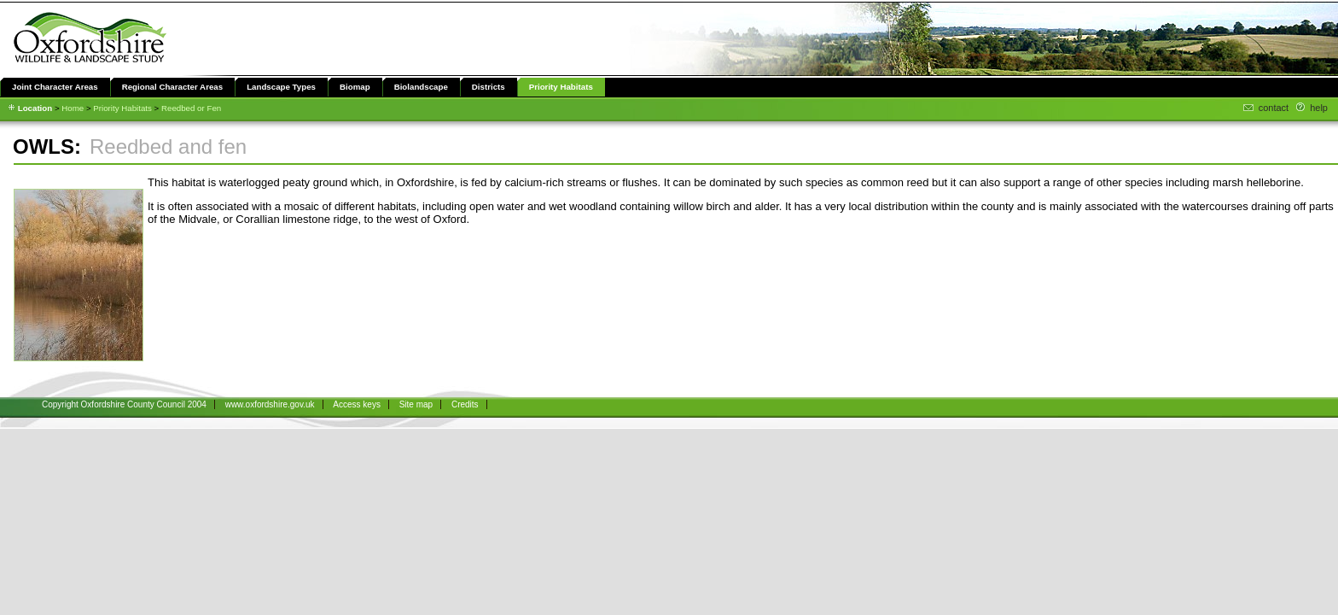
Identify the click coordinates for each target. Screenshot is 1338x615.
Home (72, 108)
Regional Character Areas (172, 86)
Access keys (357, 404)
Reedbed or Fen (191, 108)
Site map (416, 404)
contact (1274, 107)
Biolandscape (421, 86)
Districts (488, 86)
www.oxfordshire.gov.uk (270, 404)
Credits (465, 404)
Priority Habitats (561, 86)
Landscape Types (281, 86)
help (1319, 107)
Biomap (355, 86)
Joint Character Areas (55, 86)
